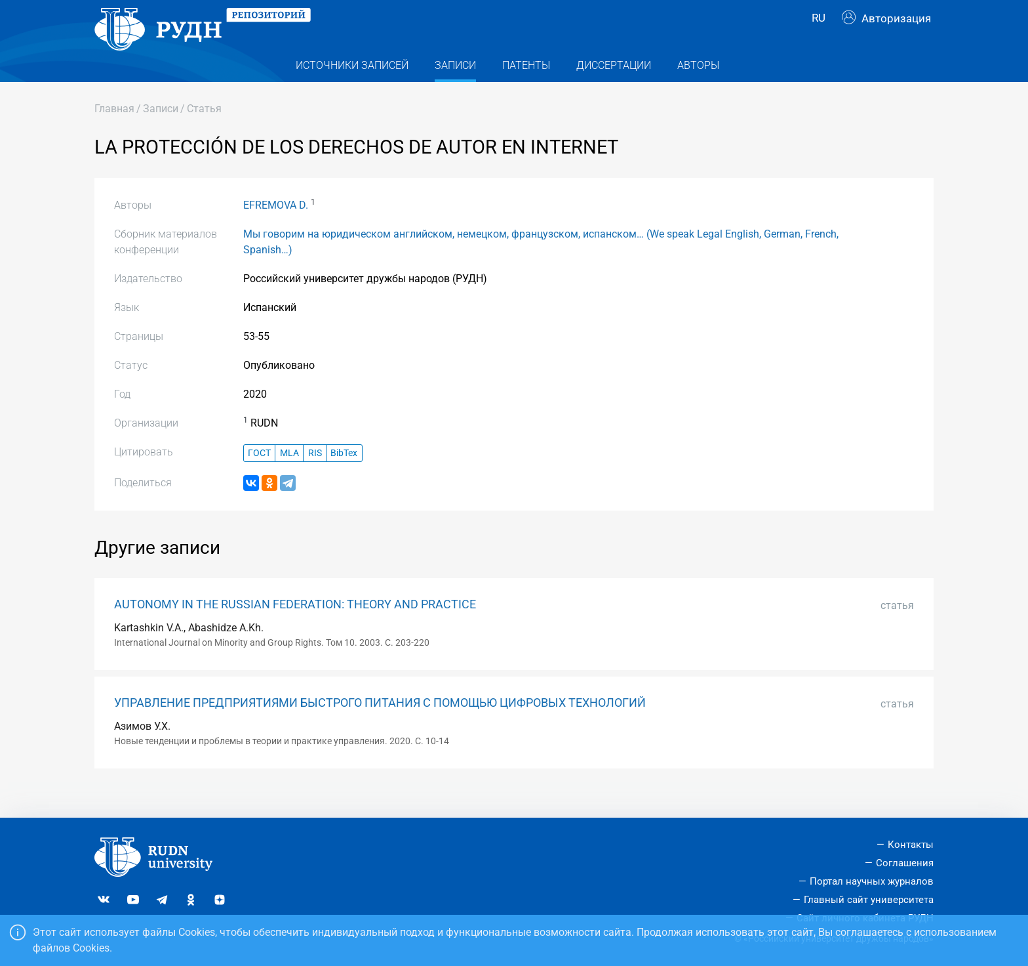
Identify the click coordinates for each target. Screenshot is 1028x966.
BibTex (343, 476)
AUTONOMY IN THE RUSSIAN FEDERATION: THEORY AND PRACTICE (295, 628)
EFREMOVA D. (275, 228)
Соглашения (905, 863)
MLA (289, 476)
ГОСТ (259, 476)
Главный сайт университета (869, 900)
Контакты (911, 844)
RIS (315, 476)
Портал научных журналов (872, 881)
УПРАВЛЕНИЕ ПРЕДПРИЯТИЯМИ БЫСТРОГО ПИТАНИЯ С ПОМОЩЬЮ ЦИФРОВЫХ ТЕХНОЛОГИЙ (380, 726)
